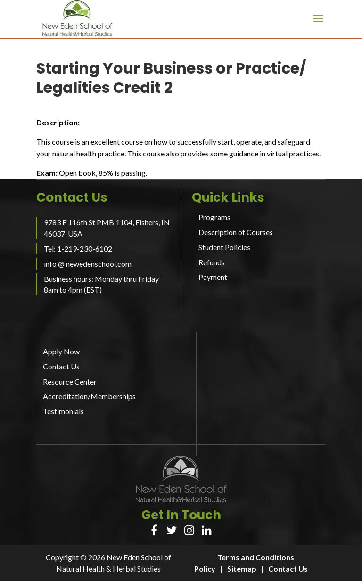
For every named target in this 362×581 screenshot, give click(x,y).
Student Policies (224, 247)
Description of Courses (235, 232)
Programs (214, 217)
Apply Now (61, 351)
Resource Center (70, 381)
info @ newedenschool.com (88, 263)
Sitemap (241, 568)
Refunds (211, 262)
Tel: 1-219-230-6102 (78, 248)
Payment (212, 276)
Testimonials (63, 411)
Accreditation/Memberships (89, 396)
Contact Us (61, 366)
